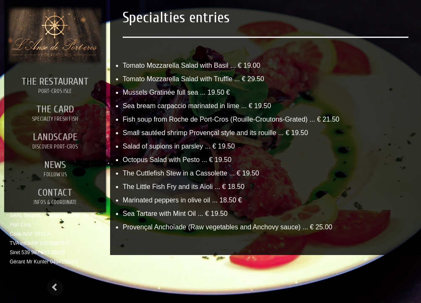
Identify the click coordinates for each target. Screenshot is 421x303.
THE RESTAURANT (55, 85)
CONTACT (55, 196)
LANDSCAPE (55, 141)
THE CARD (55, 113)
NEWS (55, 168)
